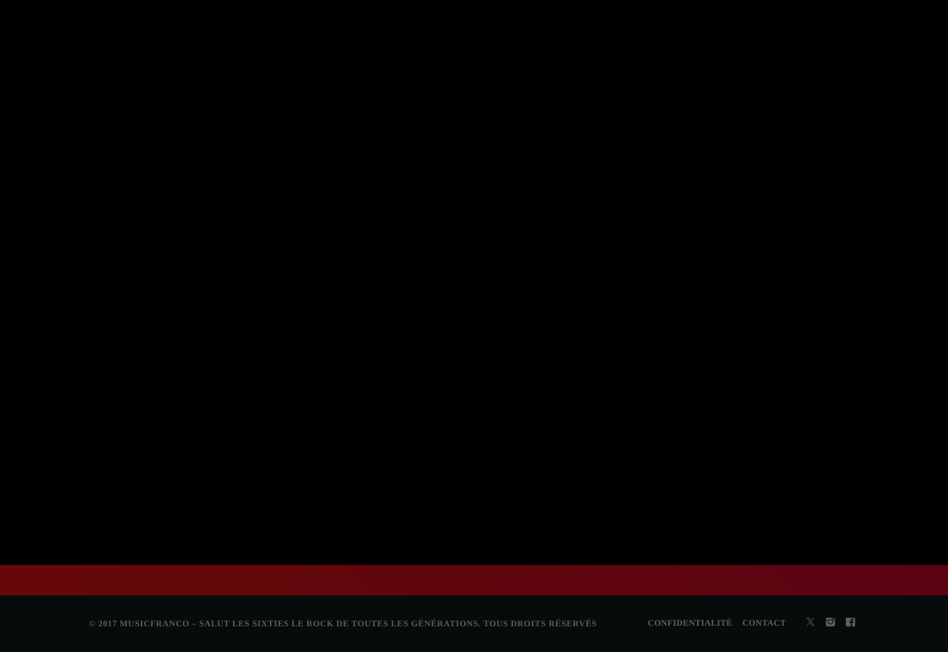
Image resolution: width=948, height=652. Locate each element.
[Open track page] (323, 23)
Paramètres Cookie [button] (379, 366)
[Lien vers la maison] (38, 79)
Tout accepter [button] (457, 366)
